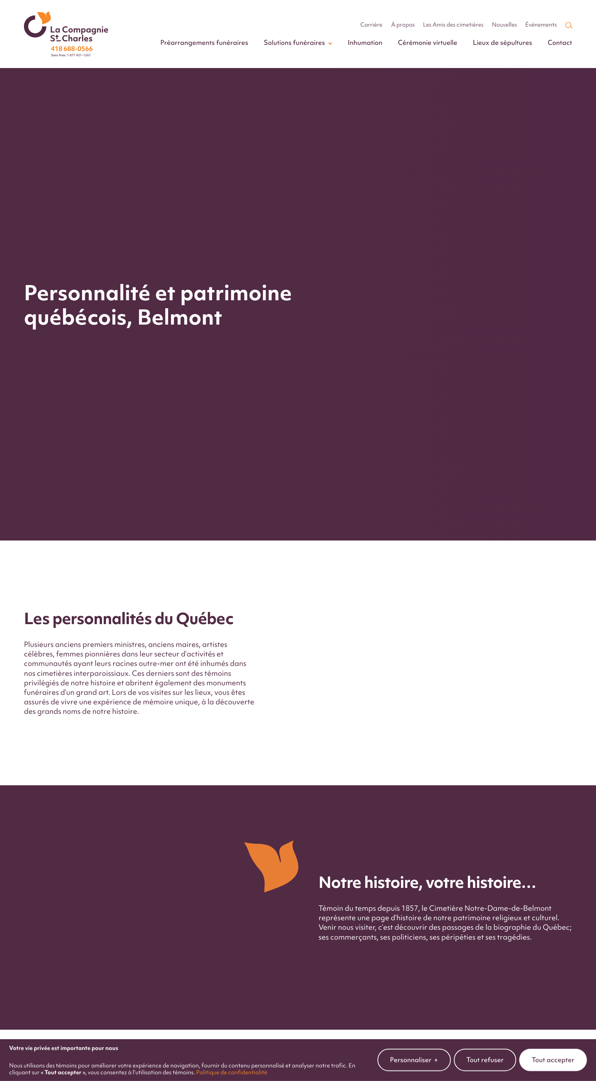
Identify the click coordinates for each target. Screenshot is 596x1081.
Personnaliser (414, 1046)
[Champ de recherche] (568, 25)
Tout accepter (553, 1046)
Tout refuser (485, 1046)
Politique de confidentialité (231, 1058)
